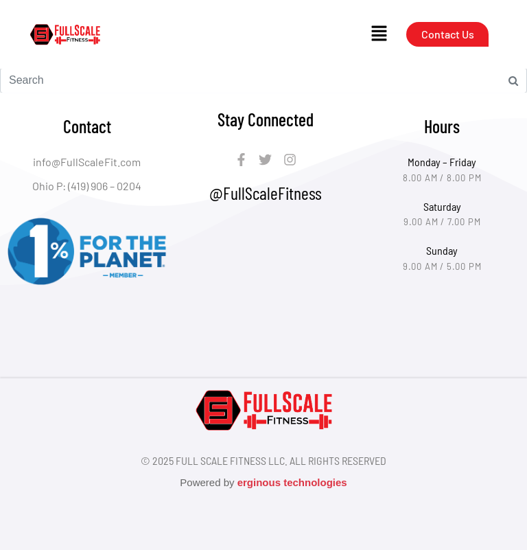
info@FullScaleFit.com (87, 161)
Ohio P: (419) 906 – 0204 (86, 185)
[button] (379, 34)
